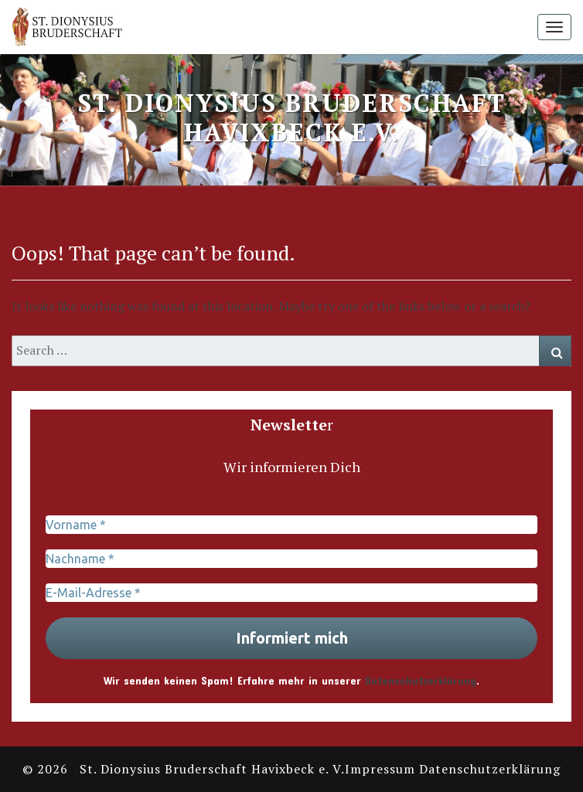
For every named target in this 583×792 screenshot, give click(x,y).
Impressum (380, 768)
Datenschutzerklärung (420, 680)
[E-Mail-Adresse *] (291, 592)
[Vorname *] (291, 524)
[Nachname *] (291, 558)
